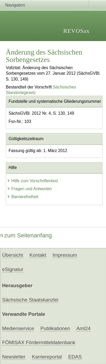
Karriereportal (47, 356)
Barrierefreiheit (22, 196)
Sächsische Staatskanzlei (30, 300)
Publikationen (55, 328)
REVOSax (76, 31)
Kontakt (37, 255)
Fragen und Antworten (29, 189)
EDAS (75, 356)
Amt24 (83, 328)
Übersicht (12, 255)
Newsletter (14, 356)
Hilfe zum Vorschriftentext (32, 181)
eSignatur (12, 269)
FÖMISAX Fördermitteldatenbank (38, 342)
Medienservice (18, 328)
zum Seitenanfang (26, 235)
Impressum (64, 255)
